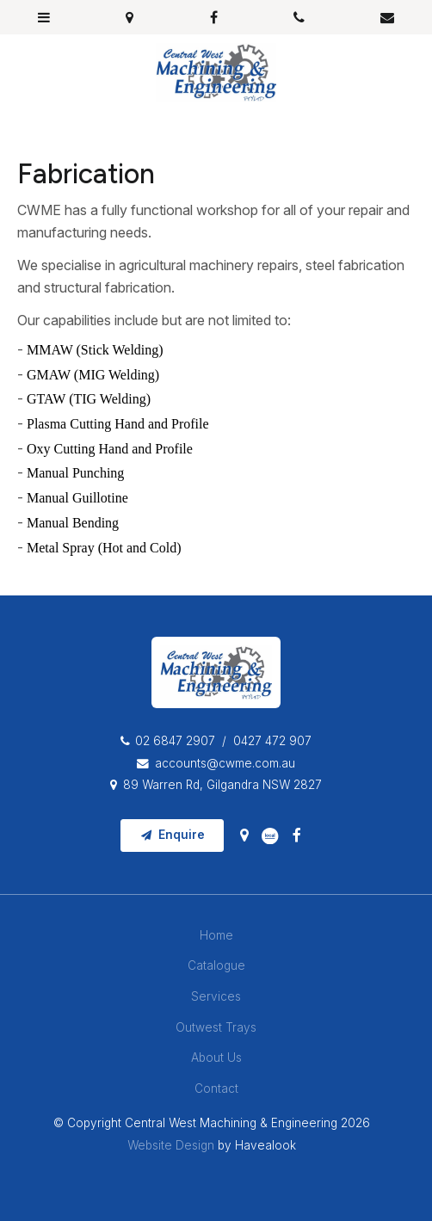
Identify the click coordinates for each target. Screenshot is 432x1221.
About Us (216, 1057)
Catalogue (216, 965)
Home (216, 935)
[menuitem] (216, 936)
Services (216, 996)
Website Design (170, 1145)
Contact (216, 1088)
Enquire (181, 835)
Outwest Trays (216, 1027)
